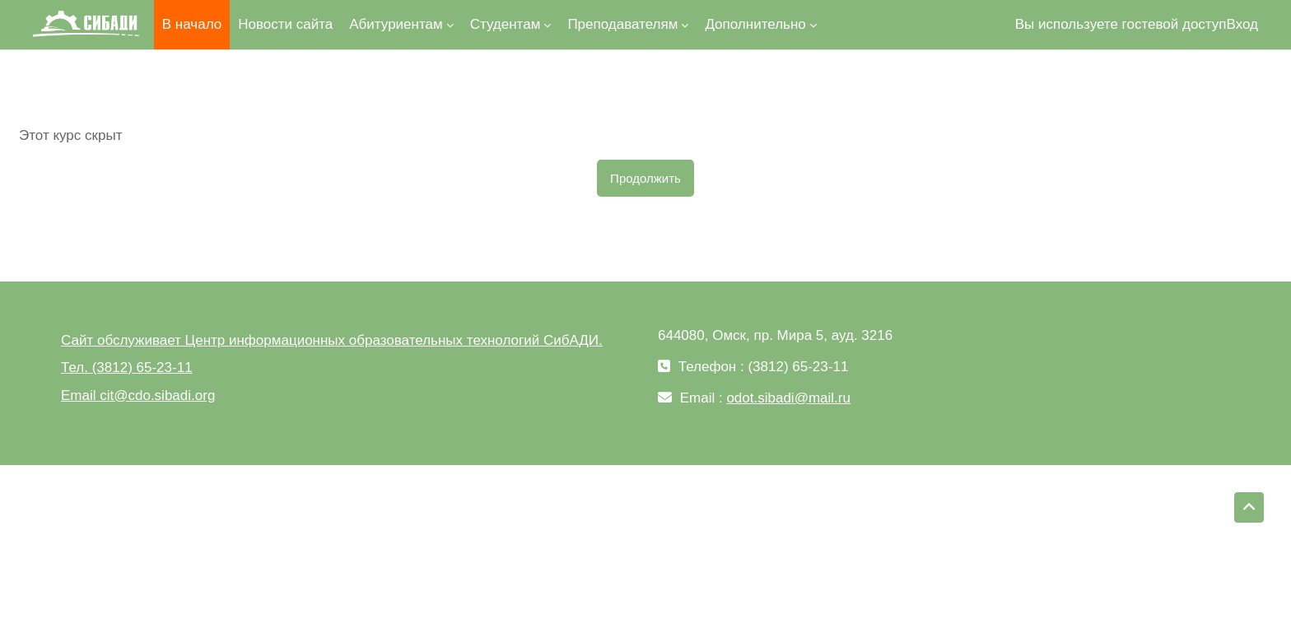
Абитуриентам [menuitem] (395, 24)
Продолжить (645, 178)
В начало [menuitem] (191, 24)
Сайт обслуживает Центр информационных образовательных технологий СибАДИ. (332, 340)
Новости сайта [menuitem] (285, 24)
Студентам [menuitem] (505, 24)
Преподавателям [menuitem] (622, 24)
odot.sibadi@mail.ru (788, 398)
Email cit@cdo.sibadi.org (138, 395)
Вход (1242, 24)
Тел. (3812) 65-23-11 (127, 367)
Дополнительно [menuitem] (755, 24)
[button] (1249, 507)
